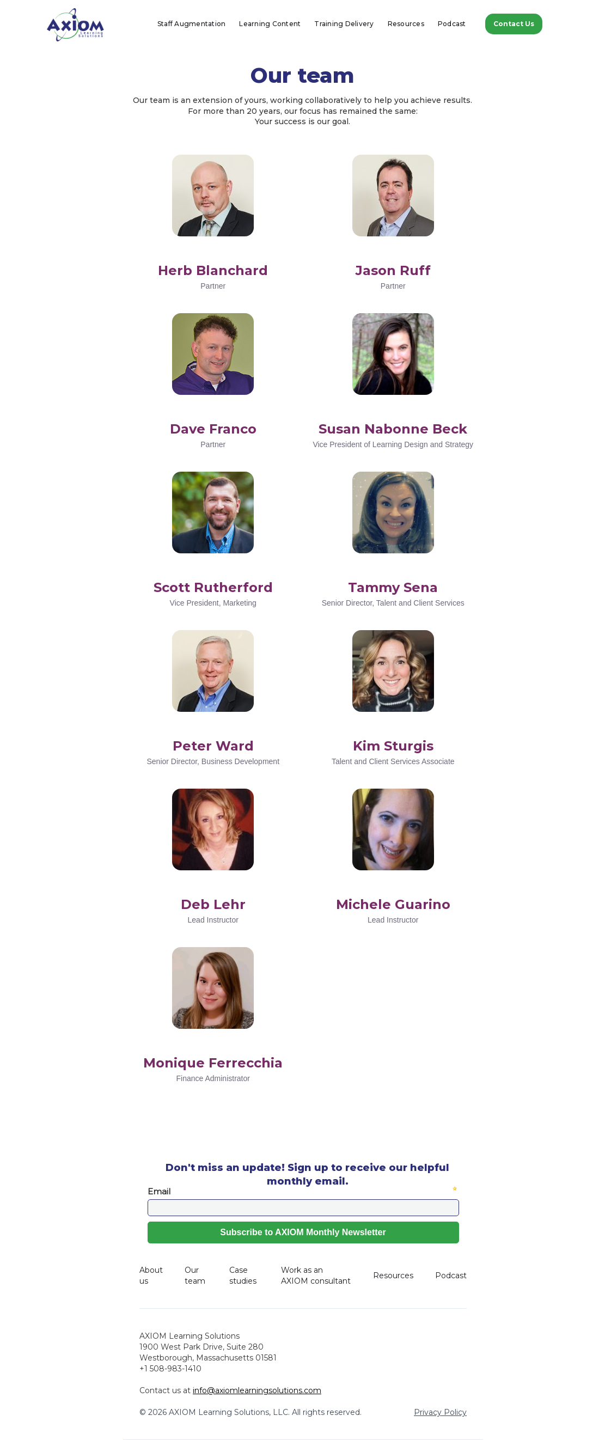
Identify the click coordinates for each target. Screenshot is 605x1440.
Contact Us (513, 24)
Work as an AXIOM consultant (316, 1275)
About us (151, 1275)
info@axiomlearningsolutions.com (257, 1390)
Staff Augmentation (191, 24)
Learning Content (270, 24)
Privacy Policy (440, 1412)
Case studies (242, 1275)
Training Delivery (344, 24)
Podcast (452, 24)
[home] (75, 25)
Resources (406, 24)
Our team (195, 1275)
